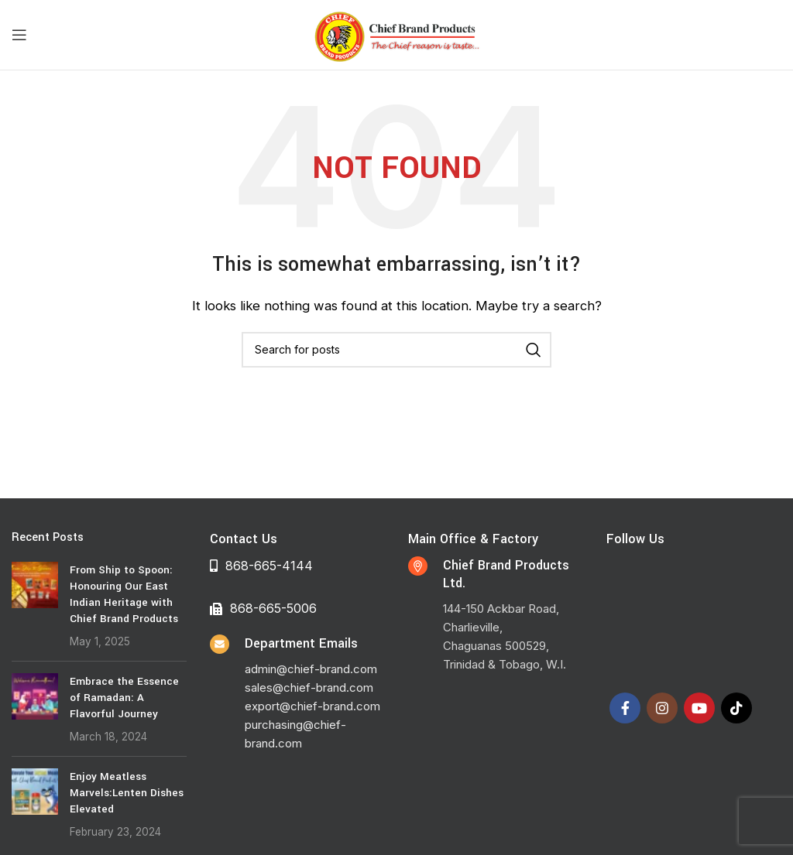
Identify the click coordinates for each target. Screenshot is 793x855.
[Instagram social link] (662, 708)
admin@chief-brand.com (311, 669)
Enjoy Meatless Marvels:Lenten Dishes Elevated (127, 792)
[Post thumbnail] (35, 605)
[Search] (396, 350)
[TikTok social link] (736, 708)
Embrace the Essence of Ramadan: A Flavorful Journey (124, 697)
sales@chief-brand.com (309, 687)
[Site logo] (396, 33)
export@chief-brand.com (312, 706)
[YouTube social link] (699, 708)
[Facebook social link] (624, 708)
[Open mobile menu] (19, 34)
